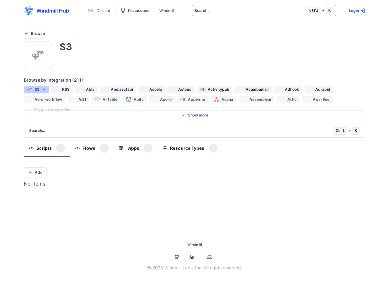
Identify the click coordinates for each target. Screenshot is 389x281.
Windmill (166, 10)
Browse (34, 33)
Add (35, 172)
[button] (36, 89)
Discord (98, 10)
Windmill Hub (46, 10)
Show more (194, 115)
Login (357, 10)
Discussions (134, 10)
